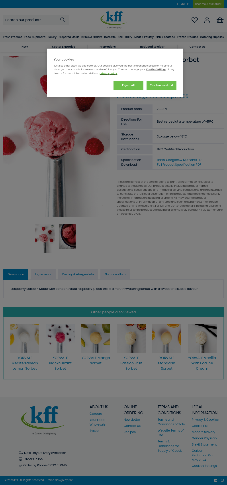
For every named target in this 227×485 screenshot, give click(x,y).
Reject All (128, 85)
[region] (115, 73)
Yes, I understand (161, 85)
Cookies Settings (156, 69)
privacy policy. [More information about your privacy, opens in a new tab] (108, 73)
